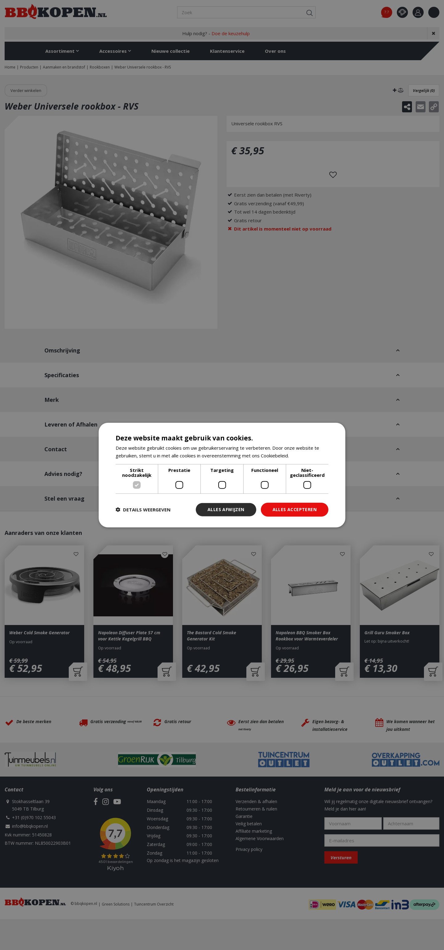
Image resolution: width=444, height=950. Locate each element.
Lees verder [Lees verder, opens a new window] (303, 455)
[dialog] (222, 475)
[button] (143, 509)
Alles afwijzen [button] (226, 509)
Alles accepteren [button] (295, 509)
